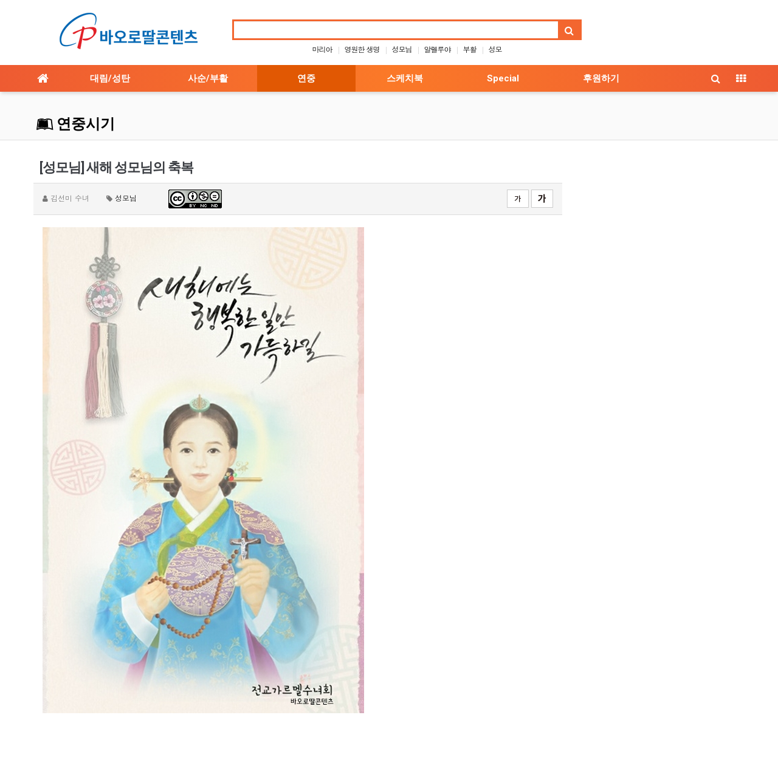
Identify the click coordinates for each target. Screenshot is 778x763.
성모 (495, 49)
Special (503, 78)
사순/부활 (208, 78)
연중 (306, 78)
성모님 (402, 49)
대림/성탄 (110, 78)
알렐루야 (437, 49)
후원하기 (601, 78)
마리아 (322, 49)
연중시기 (75, 123)
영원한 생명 (361, 49)
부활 (470, 49)
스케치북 (405, 78)
